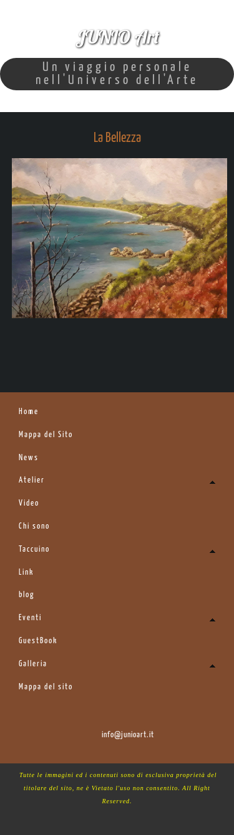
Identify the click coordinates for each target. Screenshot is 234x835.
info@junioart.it (128, 735)
